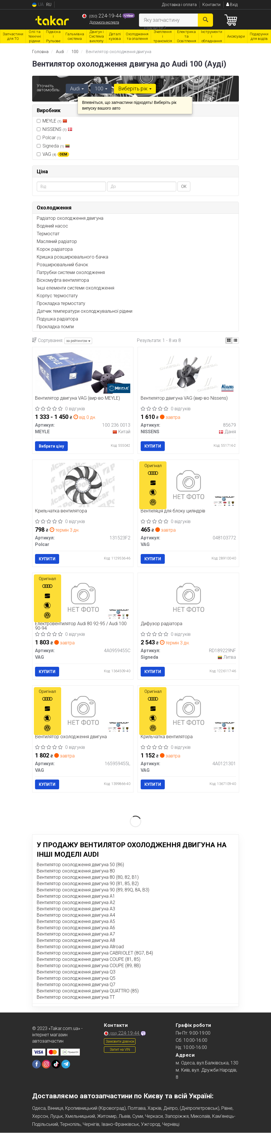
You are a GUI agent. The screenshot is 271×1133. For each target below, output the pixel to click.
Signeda (53, 145)
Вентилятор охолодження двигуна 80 (76, 871)
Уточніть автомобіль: (48, 87)
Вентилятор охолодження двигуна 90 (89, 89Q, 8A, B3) (93, 890)
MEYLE (54, 120)
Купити (152, 446)
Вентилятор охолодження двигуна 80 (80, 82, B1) (88, 878)
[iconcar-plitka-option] (228, 340)
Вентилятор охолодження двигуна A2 (76, 903)
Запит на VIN (120, 1050)
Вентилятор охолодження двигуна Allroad (80, 947)
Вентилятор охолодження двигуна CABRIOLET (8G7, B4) (95, 953)
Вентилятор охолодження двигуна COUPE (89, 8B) (89, 966)
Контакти (211, 4)
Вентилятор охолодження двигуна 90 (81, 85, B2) (88, 884)
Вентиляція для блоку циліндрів (173, 511)
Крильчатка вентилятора (61, 511)
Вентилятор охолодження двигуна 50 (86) (80, 865)
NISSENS (57, 129)
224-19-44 (102, 16)
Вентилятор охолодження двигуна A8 (76, 941)
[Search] (205, 20)
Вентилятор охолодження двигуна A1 (76, 896)
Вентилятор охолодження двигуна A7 (76, 934)
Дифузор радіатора (161, 624)
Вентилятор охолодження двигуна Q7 (76, 985)
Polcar (49, 137)
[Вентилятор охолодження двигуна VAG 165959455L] (83, 711)
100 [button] (101, 88)
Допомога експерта (104, 22)
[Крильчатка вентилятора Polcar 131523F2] (83, 484)
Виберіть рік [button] (135, 88)
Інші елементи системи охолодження (75, 288)
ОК (184, 186)
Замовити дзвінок (120, 1042)
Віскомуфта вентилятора (63, 280)
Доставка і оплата (179, 4)
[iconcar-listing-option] (235, 340)
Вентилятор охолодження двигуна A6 (76, 928)
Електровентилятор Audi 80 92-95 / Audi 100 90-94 (81, 626)
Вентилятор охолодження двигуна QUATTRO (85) (88, 991)
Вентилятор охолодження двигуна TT (76, 997)
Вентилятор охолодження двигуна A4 (76, 915)
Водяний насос (52, 226)
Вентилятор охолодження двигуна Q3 (76, 972)
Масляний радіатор (57, 241)
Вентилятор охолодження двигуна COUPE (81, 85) (88, 960)
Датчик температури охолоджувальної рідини (84, 311)
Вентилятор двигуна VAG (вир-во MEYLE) (77, 398)
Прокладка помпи (55, 326)
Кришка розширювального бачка (72, 257)
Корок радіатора (55, 249)
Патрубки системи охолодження (71, 272)
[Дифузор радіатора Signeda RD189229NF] (188, 597)
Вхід (231, 4)
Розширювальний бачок (62, 264)
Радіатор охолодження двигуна (70, 218)
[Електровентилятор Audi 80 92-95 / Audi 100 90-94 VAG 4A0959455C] (83, 597)
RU (48, 4)
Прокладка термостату (61, 303)
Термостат (48, 233)
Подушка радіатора (57, 319)
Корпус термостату (57, 295)
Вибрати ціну (51, 446)
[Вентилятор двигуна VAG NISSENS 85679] (188, 372)
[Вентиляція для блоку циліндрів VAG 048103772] (188, 484)
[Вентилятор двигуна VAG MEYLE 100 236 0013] (83, 371)
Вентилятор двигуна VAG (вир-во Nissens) (184, 398)
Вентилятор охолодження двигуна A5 (76, 922)
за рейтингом (78, 341)
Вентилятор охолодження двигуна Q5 (76, 979)
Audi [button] (77, 88)
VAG (55, 154)
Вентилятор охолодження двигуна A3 (76, 909)
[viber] (36, 1064)
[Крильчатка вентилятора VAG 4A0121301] (188, 711)
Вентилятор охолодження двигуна (71, 737)
